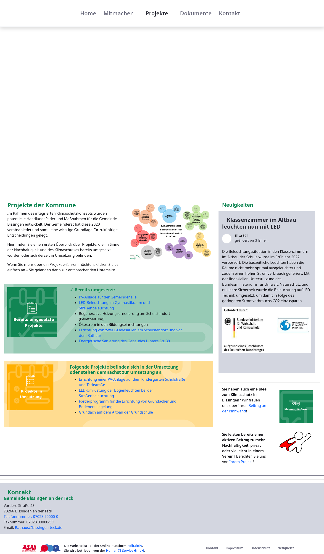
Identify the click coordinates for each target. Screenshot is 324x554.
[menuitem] (88, 13)
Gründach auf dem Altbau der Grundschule (116, 412)
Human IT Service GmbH (125, 550)
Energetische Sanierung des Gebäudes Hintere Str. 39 (124, 340)
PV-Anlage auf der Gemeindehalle (108, 297)
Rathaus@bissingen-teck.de (38, 527)
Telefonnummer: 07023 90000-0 (31, 516)
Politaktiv (134, 545)
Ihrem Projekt (240, 461)
